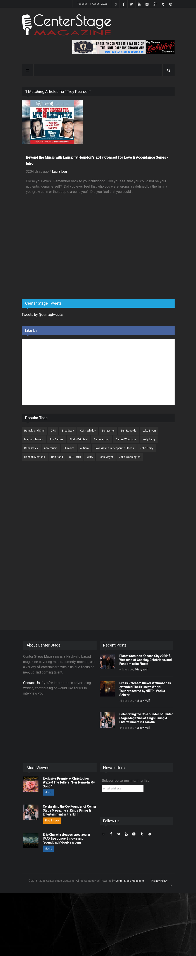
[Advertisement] (54, 261)
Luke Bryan (149, 430)
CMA (90, 456)
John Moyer (106, 456)
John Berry (146, 448)
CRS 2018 (75, 456)
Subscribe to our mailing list (125, 780)
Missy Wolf (141, 669)
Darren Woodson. (126, 439)
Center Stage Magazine (129, 880)
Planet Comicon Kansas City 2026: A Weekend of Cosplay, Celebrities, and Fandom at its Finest (145, 660)
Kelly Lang (149, 439)
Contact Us (31, 683)
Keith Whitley (88, 430)
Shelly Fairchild (78, 439)
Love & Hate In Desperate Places (114, 448)
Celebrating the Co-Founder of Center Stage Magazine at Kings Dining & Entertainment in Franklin (146, 718)
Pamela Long (101, 439)
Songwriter (108, 430)
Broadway (68, 430)
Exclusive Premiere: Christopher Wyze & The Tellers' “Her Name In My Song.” (69, 782)
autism (84, 448)
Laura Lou (59, 171)
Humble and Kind (34, 430)
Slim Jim (69, 448)
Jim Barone (56, 439)
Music (48, 792)
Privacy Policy (159, 880)
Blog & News (52, 820)
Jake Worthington (129, 456)
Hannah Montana (34, 456)
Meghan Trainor (33, 439)
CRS (53, 430)
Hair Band (57, 456)
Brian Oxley (31, 448)
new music (50, 448)
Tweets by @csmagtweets (42, 315)
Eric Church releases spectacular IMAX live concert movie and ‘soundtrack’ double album (66, 838)
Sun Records (128, 430)
